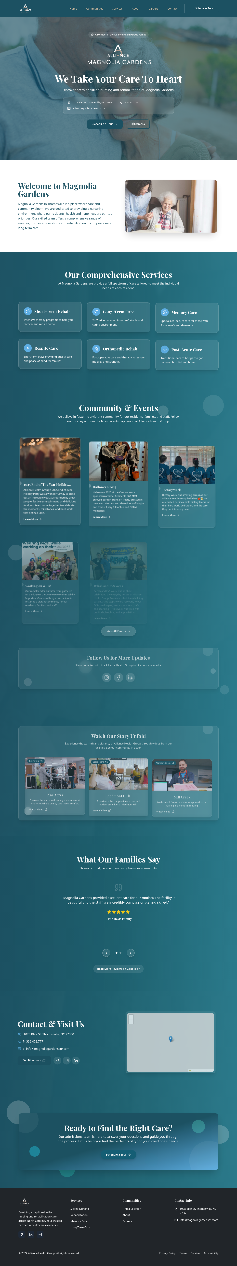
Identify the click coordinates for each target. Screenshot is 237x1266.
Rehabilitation (79, 1215)
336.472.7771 (132, 102)
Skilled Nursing (79, 1209)
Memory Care (78, 1221)
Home (73, 8)
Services (117, 8)
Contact (172, 8)
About (135, 8)
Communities (94, 8)
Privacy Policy (167, 1253)
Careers (153, 8)
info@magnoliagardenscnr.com (89, 108)
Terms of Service (190, 1253)
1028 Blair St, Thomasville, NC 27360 (41, 1034)
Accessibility (211, 1253)
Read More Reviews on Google (118, 973)
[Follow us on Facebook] (50, 1060)
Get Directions (27, 1060)
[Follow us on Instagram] (59, 1060)
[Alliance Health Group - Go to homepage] (25, 8)
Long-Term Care (80, 1227)
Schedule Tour (204, 8)
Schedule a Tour (104, 124)
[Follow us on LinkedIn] (69, 1060)
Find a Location (131, 1209)
